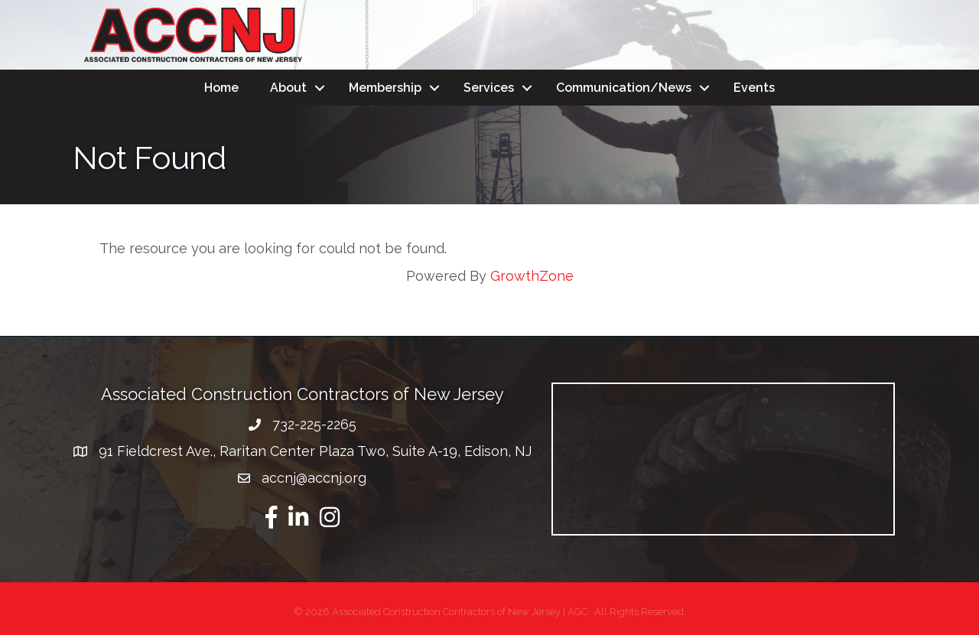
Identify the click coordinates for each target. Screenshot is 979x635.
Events (754, 87)
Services (488, 87)
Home (221, 87)
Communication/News (623, 87)
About (288, 87)
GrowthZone (532, 276)
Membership (385, 87)
